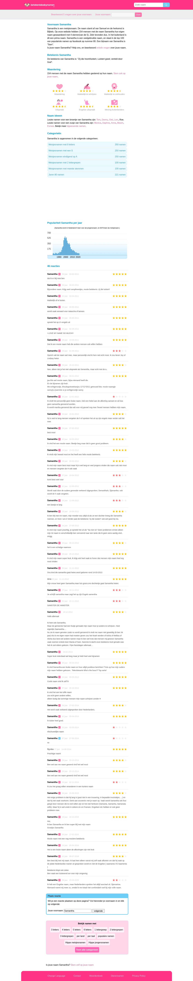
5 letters (77, 930)
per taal (91, 936)
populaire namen (106, 936)
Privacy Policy (139, 976)
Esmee (50, 126)
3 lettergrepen (66, 936)
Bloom (120, 123)
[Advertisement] (32, 59)
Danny (105, 120)
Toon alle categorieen (87, 950)
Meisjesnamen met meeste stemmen (87, 168)
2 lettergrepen (116, 930)
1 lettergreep (101, 930)
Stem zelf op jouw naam (82, 965)
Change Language (56, 976)
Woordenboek (96, 976)
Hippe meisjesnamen (75, 942)
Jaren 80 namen (87, 174)
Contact (77, 976)
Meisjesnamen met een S (87, 150)
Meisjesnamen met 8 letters (87, 144)
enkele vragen (103, 48)
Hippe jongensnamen (99, 942)
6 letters (87, 930)
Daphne (106, 123)
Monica (97, 123)
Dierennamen (117, 976)
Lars (116, 120)
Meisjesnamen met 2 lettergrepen (87, 162)
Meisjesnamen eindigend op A (87, 156)
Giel (111, 120)
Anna (113, 123)
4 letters (66, 930)
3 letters (55, 930)
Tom (98, 120)
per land (80, 936)
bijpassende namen (76, 126)
